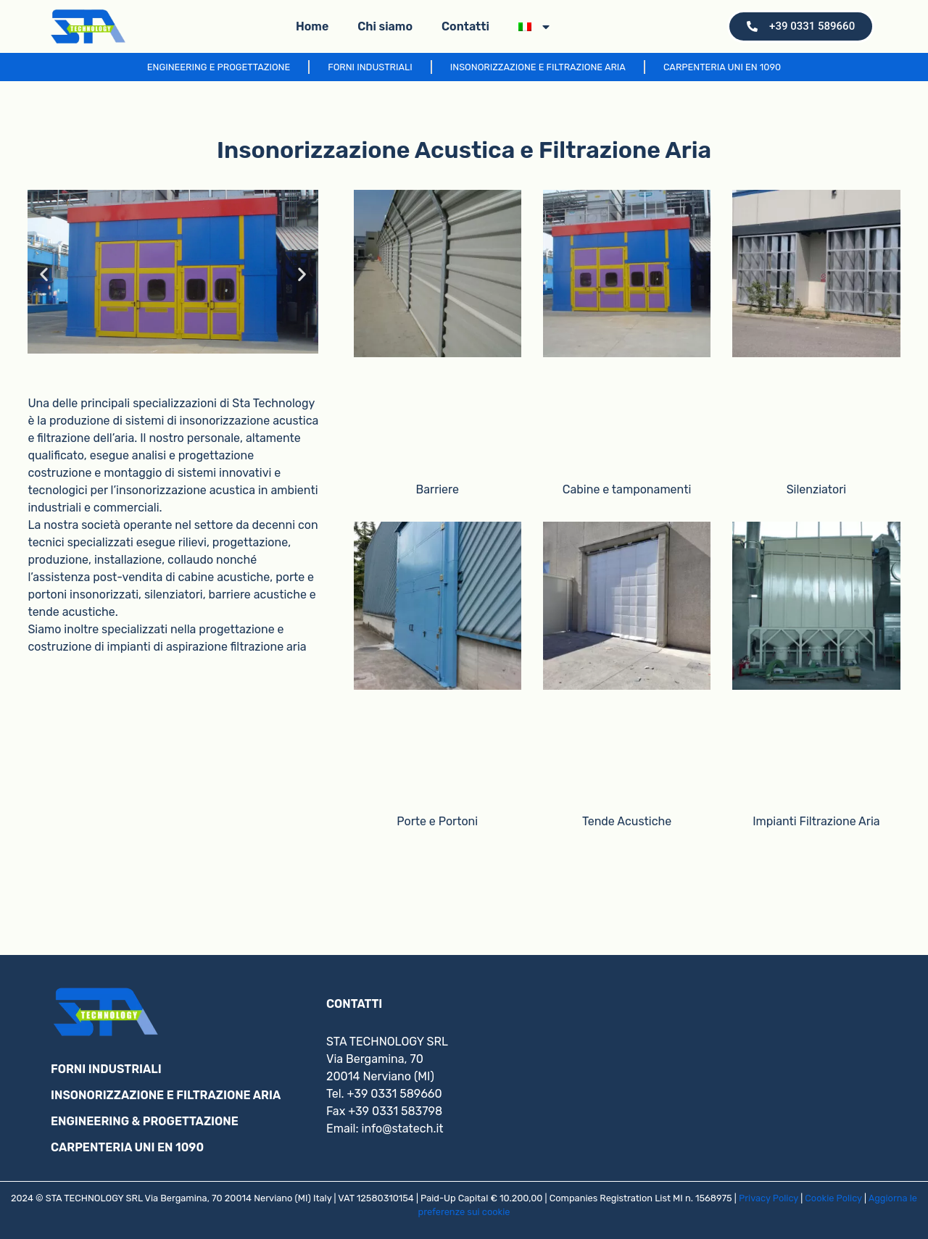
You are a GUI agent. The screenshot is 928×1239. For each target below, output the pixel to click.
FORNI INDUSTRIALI (106, 1069)
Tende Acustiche (626, 821)
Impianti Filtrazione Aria (816, 821)
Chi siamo (385, 26)
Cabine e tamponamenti (627, 489)
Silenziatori (817, 489)
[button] (44, 274)
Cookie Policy (833, 1198)
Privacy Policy (768, 1198)
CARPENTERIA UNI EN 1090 (127, 1147)
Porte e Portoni (437, 821)
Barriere (437, 489)
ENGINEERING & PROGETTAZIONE (145, 1121)
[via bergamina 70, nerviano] (739, 1068)
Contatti (465, 26)
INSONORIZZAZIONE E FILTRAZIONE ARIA (166, 1095)
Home (312, 26)
